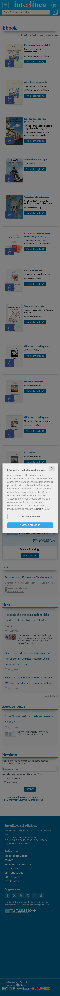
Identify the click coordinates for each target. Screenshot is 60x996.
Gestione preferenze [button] (30, 516)
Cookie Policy (43, 509)
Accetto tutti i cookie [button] (30, 525)
